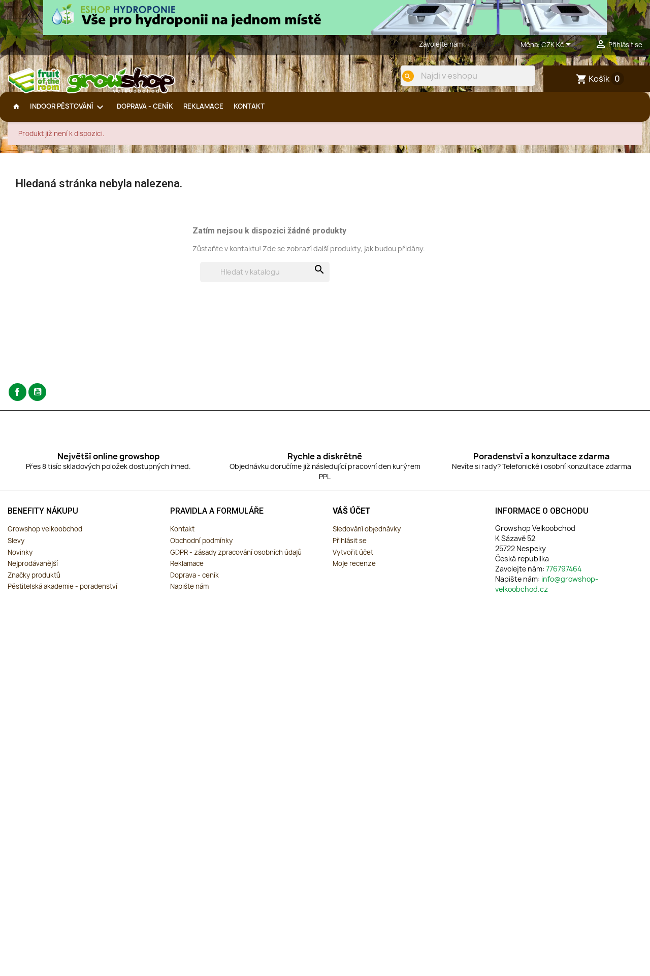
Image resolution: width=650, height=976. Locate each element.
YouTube (37, 400)
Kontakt (182, 537)
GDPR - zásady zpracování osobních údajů (236, 560)
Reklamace (187, 571)
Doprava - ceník (194, 583)
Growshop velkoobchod (45, 537)
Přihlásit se (350, 548)
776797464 (483, 44)
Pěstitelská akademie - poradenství (62, 594)
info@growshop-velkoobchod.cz (546, 592)
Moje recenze (354, 571)
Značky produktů (34, 583)
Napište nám (189, 594)
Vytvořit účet (353, 560)
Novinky (20, 560)
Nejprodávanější (33, 571)
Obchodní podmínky (201, 548)
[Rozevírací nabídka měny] (557, 45)
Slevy (16, 548)
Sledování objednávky (367, 537)
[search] (399, 76)
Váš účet (352, 519)
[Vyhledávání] (265, 280)
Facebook (17, 400)
